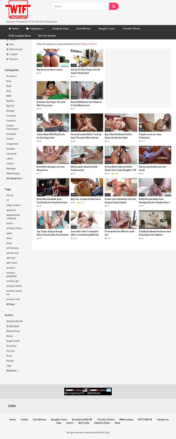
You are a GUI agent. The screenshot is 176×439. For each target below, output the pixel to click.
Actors (69, 423)
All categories (14, 178)
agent (9, 233)
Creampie (11, 115)
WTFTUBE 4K (145, 419)
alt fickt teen (12, 253)
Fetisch (10, 139)
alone (9, 243)
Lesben (10, 163)
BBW (8, 96)
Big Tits (10, 106)
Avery (9, 356)
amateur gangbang (11, 274)
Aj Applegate (12, 326)
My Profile (83, 423)
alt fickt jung (12, 248)
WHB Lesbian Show (20, 35)
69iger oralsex (13, 205)
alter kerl (10, 258)
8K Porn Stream (47, 35)
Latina (9, 158)
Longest (12, 54)
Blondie (10, 360)
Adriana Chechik (14, 321)
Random (12, 59)
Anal (8, 81)
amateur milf (13, 299)
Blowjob (10, 111)
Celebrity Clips (60, 28)
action (9, 223)
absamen (11, 210)
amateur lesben (14, 286)
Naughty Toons (106, 28)
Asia (8, 91)
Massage (11, 168)
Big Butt (10, 101)
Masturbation (13, 173)
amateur (10, 268)
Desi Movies (83, 28)
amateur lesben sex (14, 293)
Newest (12, 39)
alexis (9, 238)
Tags (58, 423)
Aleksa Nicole (13, 331)
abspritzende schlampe (13, 217)
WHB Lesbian (126, 419)
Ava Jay (10, 351)
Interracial (11, 153)
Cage (9, 365)
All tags (11, 304)
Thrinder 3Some (131, 28)
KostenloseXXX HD (82, 419)
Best (10, 44)
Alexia (9, 336)
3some (9, 195)
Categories (36, 28)
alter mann (11, 263)
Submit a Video (102, 423)
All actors (12, 370)
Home (15, 28)
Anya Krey (11, 346)
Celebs (24, 419)
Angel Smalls (13, 341)
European (11, 134)
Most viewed (14, 49)
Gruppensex (12, 144)
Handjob (10, 148)
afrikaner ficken (14, 228)
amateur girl (12, 281)
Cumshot (11, 120)
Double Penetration (12, 127)
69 (7, 200)
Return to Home (89, 44)
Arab (8, 86)
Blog (117, 423)
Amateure (11, 76)
